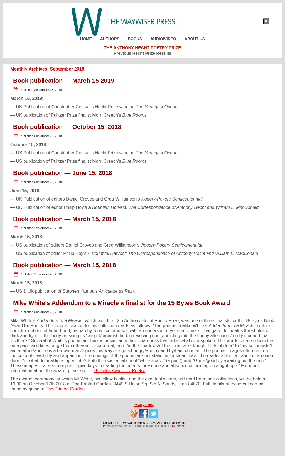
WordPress (125, 425)
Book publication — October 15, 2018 (67, 126)
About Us (195, 39)
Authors (109, 39)
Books (135, 39)
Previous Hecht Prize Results (142, 53)
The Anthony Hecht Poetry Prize (142, 47)
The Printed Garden (65, 389)
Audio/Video (163, 39)
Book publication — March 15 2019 (63, 80)
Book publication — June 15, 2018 (62, 172)
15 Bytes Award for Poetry (119, 370)
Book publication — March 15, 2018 (64, 219)
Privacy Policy (144, 405)
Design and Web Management (152, 425)
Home (86, 39)
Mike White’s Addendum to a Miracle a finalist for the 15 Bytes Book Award (121, 302)
